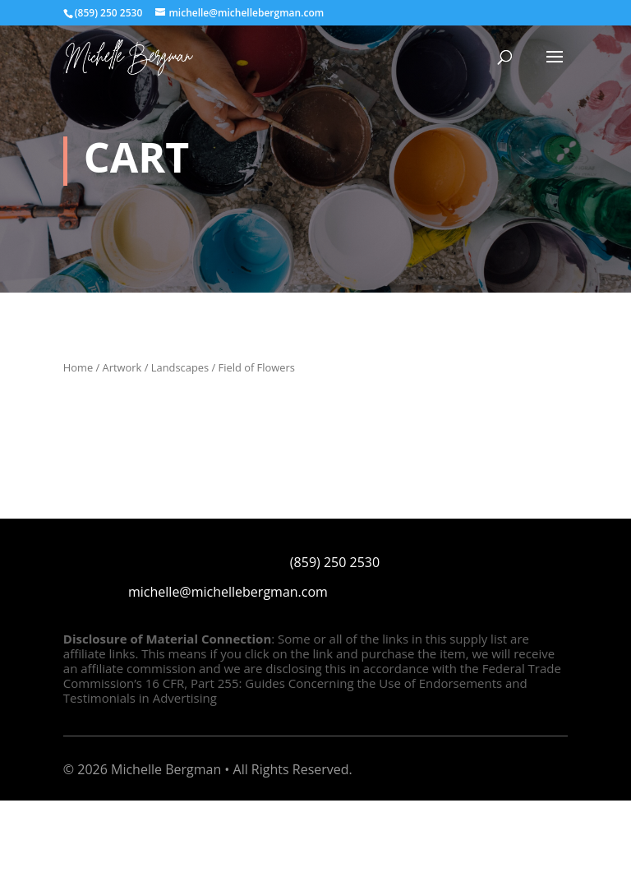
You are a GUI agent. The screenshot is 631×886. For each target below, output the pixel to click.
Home (78, 367)
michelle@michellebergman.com (228, 592)
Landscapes (180, 367)
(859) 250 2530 (335, 562)
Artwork (122, 367)
